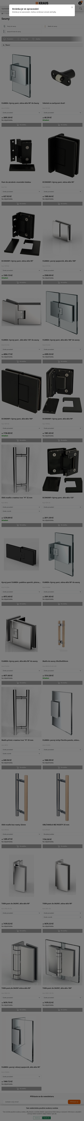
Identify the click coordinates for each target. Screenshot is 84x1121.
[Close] (72, 7)
